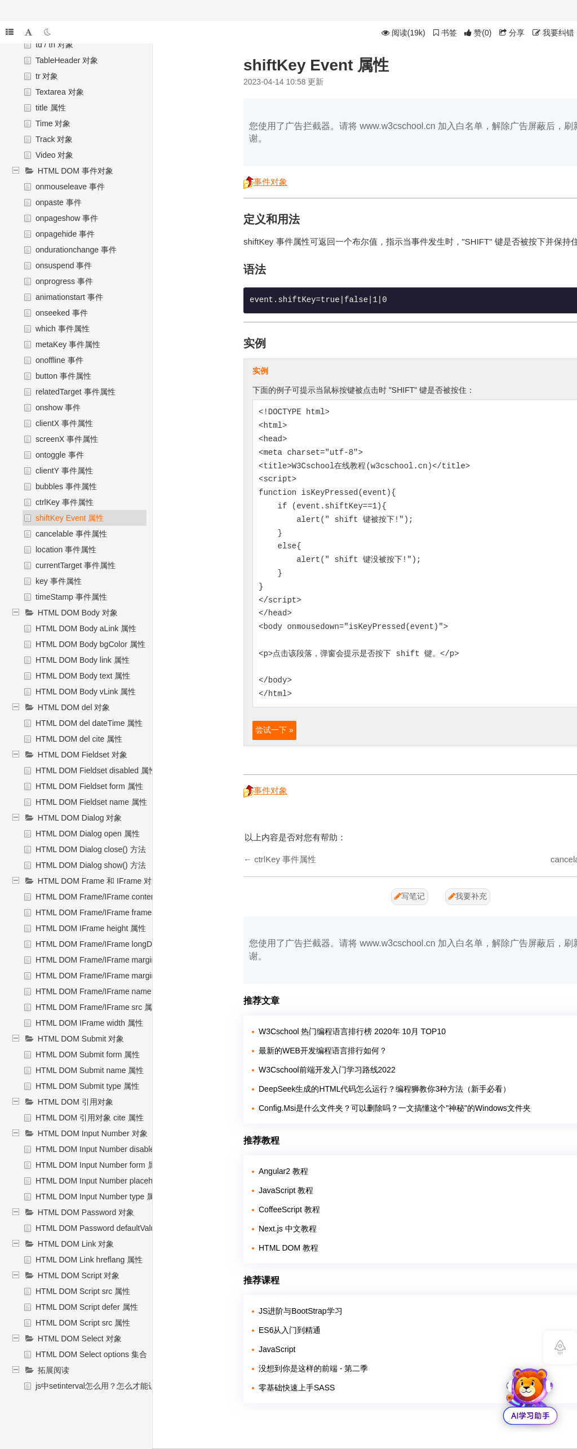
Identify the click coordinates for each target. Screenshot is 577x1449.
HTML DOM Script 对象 (79, 1275)
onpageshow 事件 (66, 218)
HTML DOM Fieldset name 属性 (91, 802)
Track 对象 (54, 139)
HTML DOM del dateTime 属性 (89, 723)
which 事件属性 (62, 328)
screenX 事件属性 (66, 439)
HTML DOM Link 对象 (76, 1243)
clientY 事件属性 (64, 470)
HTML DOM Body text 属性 (82, 675)
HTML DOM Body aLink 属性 (85, 628)
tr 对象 (46, 76)
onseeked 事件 (61, 312)
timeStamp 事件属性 (71, 596)
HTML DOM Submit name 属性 (89, 1070)
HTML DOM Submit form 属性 (87, 1054)
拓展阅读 (53, 1370)
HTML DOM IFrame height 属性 (90, 928)
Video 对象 (54, 154)
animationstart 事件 (69, 297)
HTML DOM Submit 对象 (81, 1038)
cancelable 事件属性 (71, 533)
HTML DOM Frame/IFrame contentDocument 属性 (123, 896)
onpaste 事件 (58, 202)
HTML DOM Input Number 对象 (93, 1133)
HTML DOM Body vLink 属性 (85, 691)
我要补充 (468, 896)
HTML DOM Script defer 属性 (86, 1306)
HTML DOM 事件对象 (75, 170)
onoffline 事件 (59, 360)
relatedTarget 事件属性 (75, 391)
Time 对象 (52, 123)
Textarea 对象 (59, 91)
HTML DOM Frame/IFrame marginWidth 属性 (114, 975)
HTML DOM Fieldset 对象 (82, 754)
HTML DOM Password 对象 (86, 1212)
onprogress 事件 (64, 281)
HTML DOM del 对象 (74, 707)
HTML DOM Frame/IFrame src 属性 (97, 1007)
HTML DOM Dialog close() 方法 (90, 849)
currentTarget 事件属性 (75, 565)
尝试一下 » (274, 729)
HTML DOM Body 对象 (78, 612)
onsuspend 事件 (63, 265)
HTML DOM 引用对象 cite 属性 (89, 1117)
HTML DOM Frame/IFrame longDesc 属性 (109, 944)
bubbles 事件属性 (66, 486)
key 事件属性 (58, 581)
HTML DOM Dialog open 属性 (87, 833)
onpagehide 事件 (65, 233)
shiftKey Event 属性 (69, 517)
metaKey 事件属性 (67, 344)
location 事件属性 (65, 549)
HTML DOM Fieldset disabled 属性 (96, 770)
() (477, 32)
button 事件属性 (63, 375)
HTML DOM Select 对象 (80, 1338)
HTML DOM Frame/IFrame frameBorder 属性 (114, 912)
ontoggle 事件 (59, 454)
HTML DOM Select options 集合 (91, 1354)
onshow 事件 (58, 407)
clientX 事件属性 (64, 423)
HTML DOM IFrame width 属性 (89, 1022)
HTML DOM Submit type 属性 (87, 1086)
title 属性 (50, 107)
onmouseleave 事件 (70, 186)
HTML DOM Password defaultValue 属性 (106, 1228)
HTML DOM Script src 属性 (82, 1291)
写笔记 (409, 896)
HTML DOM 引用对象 (75, 1101)
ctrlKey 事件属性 (64, 502)
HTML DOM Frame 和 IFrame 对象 (99, 880)
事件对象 (265, 182)
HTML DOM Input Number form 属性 (99, 1164)
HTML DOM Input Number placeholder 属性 (111, 1180)
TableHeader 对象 (66, 60)
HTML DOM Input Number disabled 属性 (106, 1149)
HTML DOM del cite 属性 (78, 738)
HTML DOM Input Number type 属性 (98, 1196)
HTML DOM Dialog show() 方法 (90, 865)
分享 (512, 32)
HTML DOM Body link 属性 (82, 659)
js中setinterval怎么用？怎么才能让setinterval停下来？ (129, 1385)
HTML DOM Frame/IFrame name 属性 (102, 991)
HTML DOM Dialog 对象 (80, 817)
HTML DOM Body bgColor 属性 (90, 644)
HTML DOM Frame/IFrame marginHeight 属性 (116, 959)
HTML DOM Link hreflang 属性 (89, 1259)
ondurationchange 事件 (76, 249)
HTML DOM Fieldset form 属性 (89, 786)
